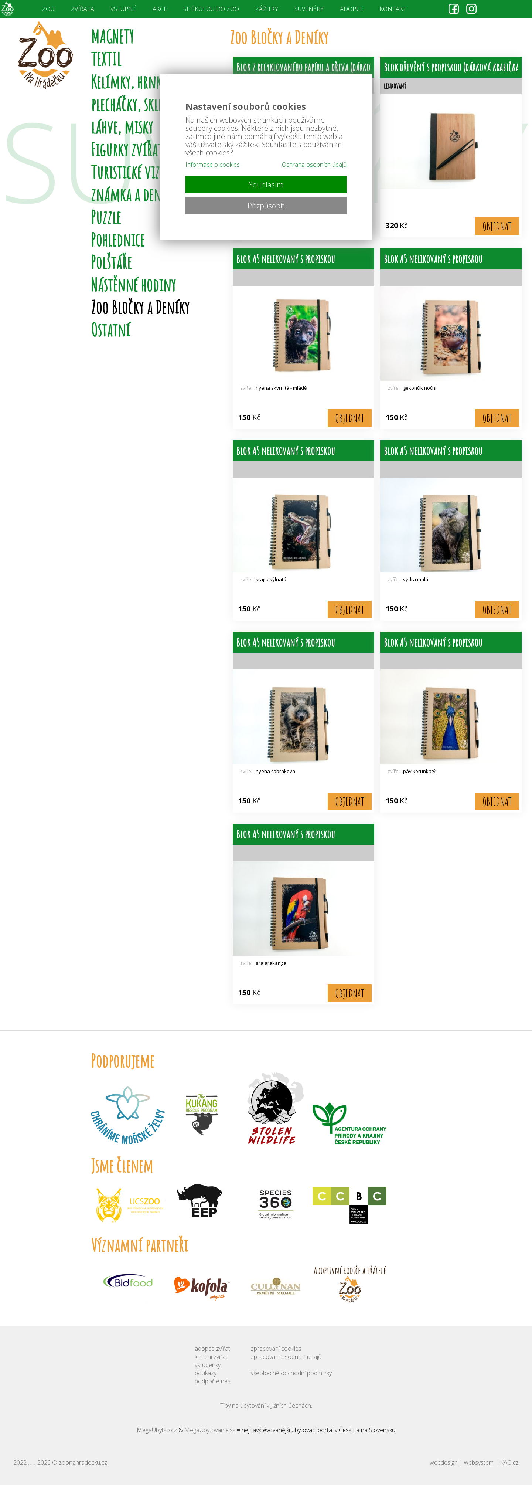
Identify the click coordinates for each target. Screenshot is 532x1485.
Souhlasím (266, 185)
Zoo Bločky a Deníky (140, 307)
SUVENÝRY (309, 9)
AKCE (160, 9)
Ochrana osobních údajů (314, 164)
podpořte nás (213, 1381)
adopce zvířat (212, 1349)
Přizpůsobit (266, 206)
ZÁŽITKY (266, 9)
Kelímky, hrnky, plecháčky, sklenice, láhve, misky (139, 104)
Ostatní (110, 329)
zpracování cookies (276, 1349)
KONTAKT (392, 9)
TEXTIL (106, 59)
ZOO (48, 9)
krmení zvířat (211, 1357)
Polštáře (111, 262)
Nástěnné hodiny (133, 284)
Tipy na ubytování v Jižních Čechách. (266, 1405)
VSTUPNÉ (123, 9)
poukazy (205, 1373)
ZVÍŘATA (82, 9)
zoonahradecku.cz (83, 1462)
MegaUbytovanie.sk (209, 1430)
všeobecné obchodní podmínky (291, 1373)
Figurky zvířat (127, 149)
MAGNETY (112, 36)
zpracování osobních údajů (286, 1357)
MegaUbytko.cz (157, 1430)
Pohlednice (117, 239)
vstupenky (208, 1365)
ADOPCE (351, 9)
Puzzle (106, 217)
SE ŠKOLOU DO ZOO (211, 9)
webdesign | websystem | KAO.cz (474, 1462)
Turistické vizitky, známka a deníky (137, 183)
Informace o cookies (212, 164)
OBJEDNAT (497, 226)
